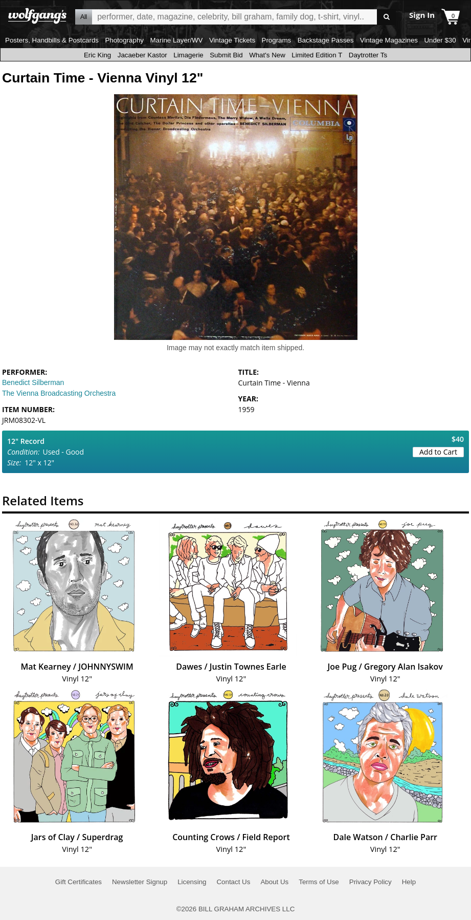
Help (409, 882)
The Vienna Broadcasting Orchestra (59, 393)
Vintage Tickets (232, 40)
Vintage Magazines (389, 40)
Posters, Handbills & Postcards (52, 40)
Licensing (191, 882)
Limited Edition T (316, 55)
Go (386, 17)
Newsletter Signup (139, 882)
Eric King (97, 55)
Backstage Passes (326, 40)
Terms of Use (319, 882)
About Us (274, 882)
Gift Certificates (78, 882)
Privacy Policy (370, 882)
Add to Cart (438, 452)
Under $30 (440, 40)
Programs (276, 40)
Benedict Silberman (33, 382)
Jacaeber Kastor (142, 55)
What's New (267, 55)
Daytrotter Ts (368, 55)
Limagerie (188, 55)
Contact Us (233, 882)
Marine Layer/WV (176, 40)
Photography (124, 40)
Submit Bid (226, 55)
